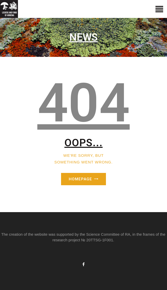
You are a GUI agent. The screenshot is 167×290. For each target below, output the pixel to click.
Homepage (80, 179)
